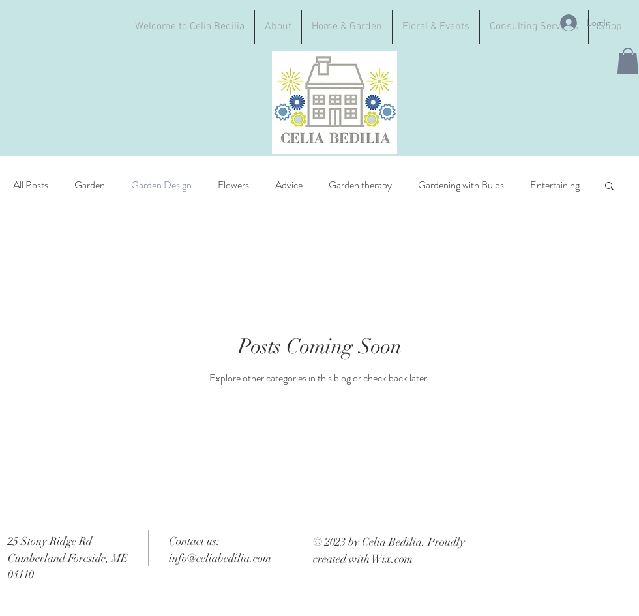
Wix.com (392, 559)
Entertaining (555, 185)
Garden (89, 185)
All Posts (30, 185)
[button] (628, 61)
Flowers (233, 185)
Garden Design (161, 185)
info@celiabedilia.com (220, 558)
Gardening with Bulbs (461, 185)
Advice (289, 185)
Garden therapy (360, 185)
